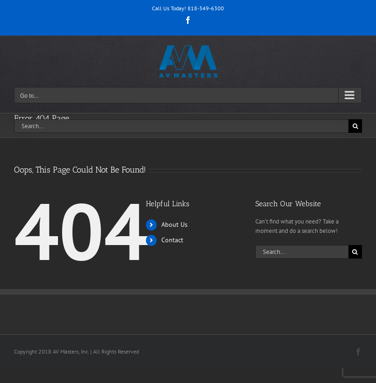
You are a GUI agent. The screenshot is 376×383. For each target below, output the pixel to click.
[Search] (355, 126)
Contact (172, 240)
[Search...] (181, 126)
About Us (174, 224)
